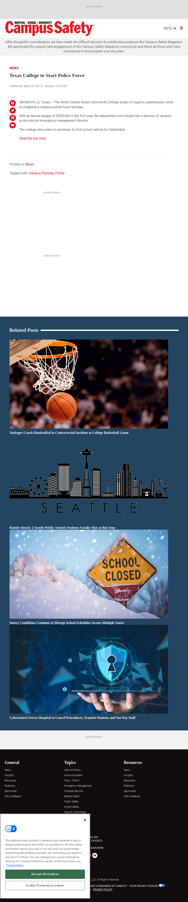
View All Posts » (73, 770)
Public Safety (71, 801)
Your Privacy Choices (143, 886)
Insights (9, 775)
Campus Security (41, 173)
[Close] (85, 821)
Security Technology (75, 812)
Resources (10, 780)
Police (60, 173)
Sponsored (10, 791)
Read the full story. (33, 138)
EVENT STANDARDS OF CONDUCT (107, 886)
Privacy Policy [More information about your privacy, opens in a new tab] (14, 867)
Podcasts (10, 786)
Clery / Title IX (71, 780)
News (14, 68)
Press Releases (13, 796)
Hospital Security (73, 791)
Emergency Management (78, 786)
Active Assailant (73, 775)
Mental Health (72, 796)
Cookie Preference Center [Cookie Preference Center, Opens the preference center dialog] (45, 887)
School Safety (71, 807)
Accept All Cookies (45, 875)
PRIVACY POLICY (102, 889)
